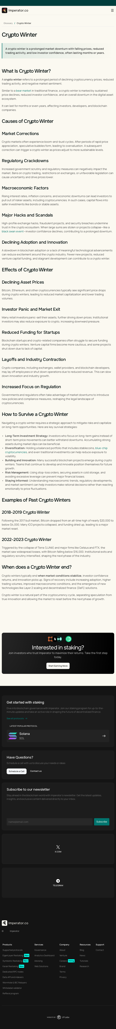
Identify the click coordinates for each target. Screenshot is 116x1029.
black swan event (13, 231)
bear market (23, 90)
